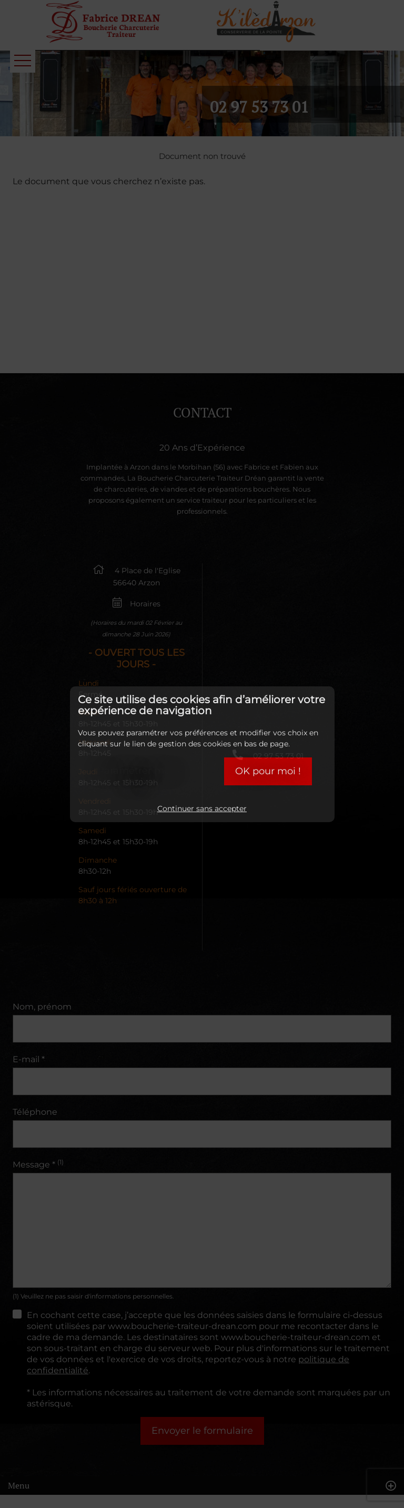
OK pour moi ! (268, 771)
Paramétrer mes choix (136, 776)
